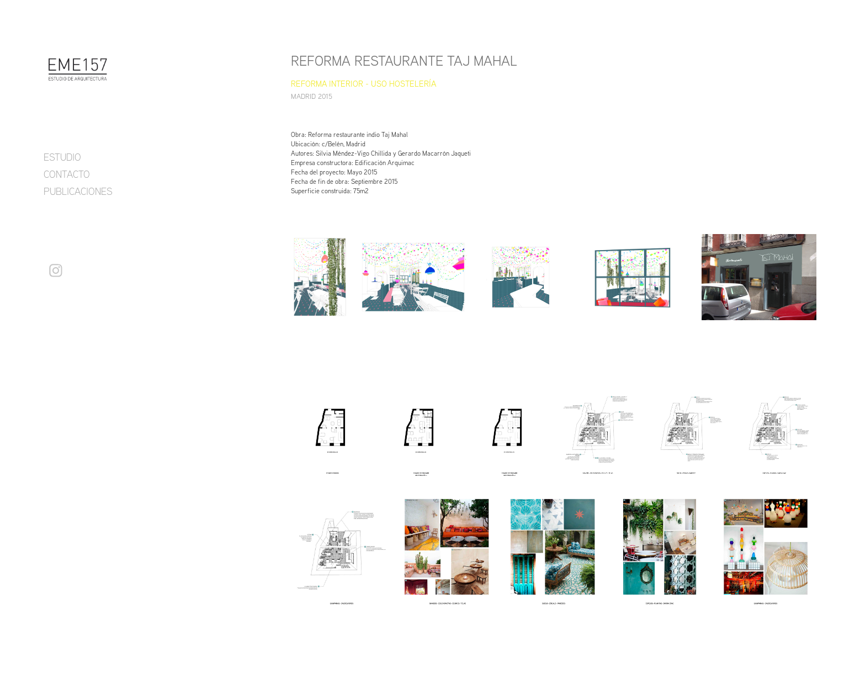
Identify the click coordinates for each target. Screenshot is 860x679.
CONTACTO (67, 174)
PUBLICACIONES (78, 191)
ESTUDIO (62, 157)
